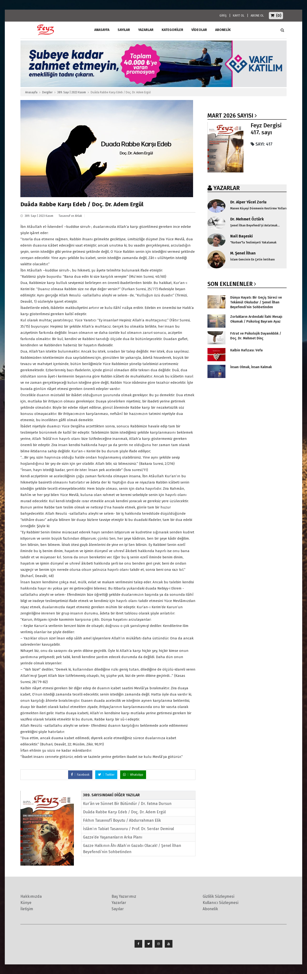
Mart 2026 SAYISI (230, 115)
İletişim (26, 909)
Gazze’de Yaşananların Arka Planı (112, 837)
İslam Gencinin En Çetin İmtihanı (252, 259)
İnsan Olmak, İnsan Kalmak (251, 367)
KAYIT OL (238, 15)
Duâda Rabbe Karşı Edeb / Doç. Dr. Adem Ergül (124, 812)
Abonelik (210, 909)
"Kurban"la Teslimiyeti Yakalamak (253, 242)
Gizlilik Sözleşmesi (218, 896)
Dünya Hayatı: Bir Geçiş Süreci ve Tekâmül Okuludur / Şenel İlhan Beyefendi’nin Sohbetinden (256, 302)
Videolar (199, 30)
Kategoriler (172, 30)
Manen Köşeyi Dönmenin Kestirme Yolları (258, 208)
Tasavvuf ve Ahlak (70, 216)
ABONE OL (257, 15)
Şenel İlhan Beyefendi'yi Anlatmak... (255, 225)
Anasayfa (31, 92)
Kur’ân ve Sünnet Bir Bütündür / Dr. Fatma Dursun (127, 803)
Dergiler (47, 92)
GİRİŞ (223, 15)
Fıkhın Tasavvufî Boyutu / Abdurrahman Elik (122, 820)
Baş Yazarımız (124, 896)
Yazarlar (146, 30)
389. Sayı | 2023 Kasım (71, 92)
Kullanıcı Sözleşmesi (220, 902)
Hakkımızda (31, 896)
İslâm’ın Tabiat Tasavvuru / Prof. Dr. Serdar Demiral (128, 828)
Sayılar (124, 30)
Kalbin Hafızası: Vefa (246, 350)
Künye (25, 902)
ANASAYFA (101, 30)
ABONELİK (223, 30)
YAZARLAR (226, 188)
